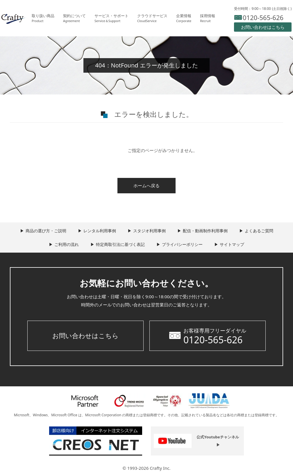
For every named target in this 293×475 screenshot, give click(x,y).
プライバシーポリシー (182, 244)
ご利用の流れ (66, 244)
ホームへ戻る (146, 185)
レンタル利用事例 (99, 230)
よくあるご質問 (259, 230)
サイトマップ (232, 244)
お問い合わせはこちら (85, 335)
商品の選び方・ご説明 (46, 230)
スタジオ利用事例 (149, 230)
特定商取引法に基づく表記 (120, 244)
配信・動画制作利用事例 (205, 230)
